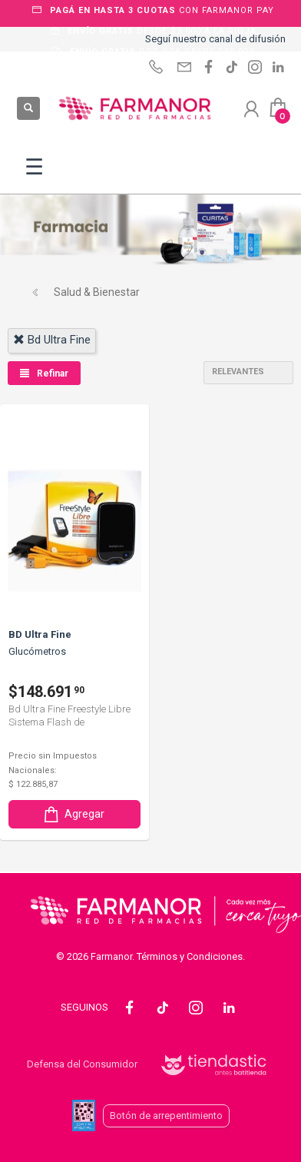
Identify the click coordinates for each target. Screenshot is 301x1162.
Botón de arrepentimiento (166, 1115)
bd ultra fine (52, 340)
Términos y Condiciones (190, 956)
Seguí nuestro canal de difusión (215, 39)
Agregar (72, 814)
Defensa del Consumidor (82, 1064)
